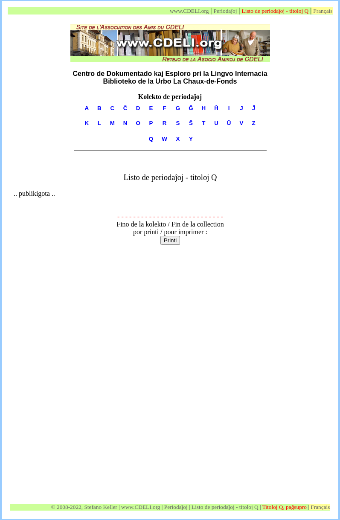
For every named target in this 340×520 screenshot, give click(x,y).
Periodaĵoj (225, 11)
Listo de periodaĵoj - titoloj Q (275, 11)
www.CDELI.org (189, 11)
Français (322, 11)
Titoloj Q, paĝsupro (284, 507)
